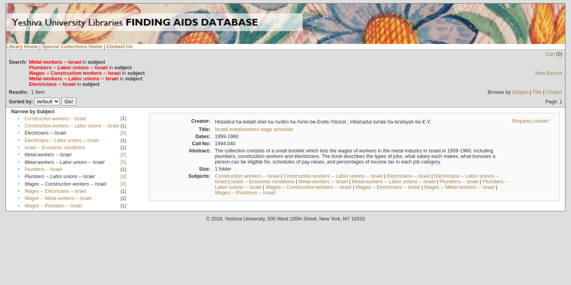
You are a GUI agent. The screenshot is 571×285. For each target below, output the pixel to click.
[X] (123, 133)
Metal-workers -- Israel (323, 181)
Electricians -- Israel (408, 176)
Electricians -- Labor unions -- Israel (62, 140)
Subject (520, 92)
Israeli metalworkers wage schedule (254, 129)
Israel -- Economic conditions (55, 147)
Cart (550, 54)
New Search (548, 73)
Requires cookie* (531, 121)
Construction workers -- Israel (55, 119)
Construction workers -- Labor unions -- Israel (72, 126)
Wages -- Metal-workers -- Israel (58, 198)
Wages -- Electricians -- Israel (55, 191)
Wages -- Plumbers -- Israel (53, 206)
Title (537, 92)
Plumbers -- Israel (43, 169)
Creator (554, 92)
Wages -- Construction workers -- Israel (308, 187)
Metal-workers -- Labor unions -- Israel (393, 181)
